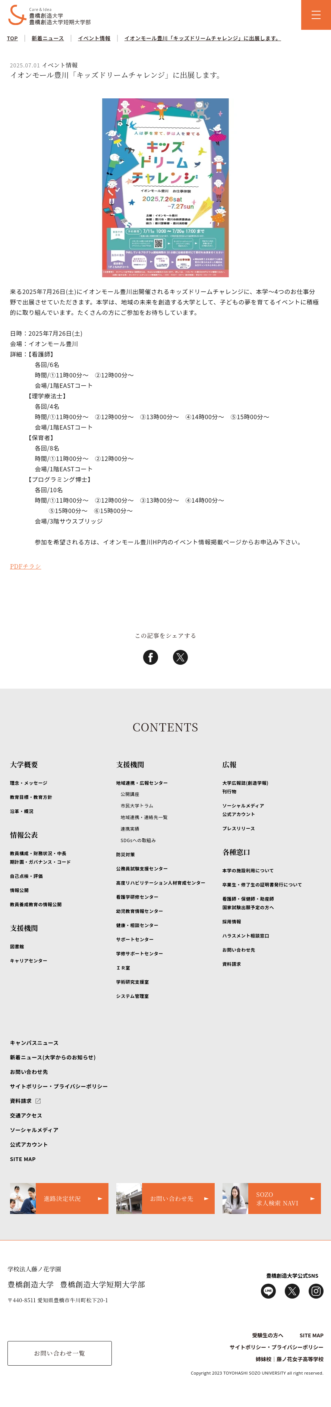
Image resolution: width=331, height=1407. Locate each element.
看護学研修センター (137, 897)
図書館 (17, 946)
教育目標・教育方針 (31, 797)
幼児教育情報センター (139, 911)
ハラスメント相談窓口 (245, 935)
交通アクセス (26, 1115)
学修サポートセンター (139, 953)
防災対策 (125, 854)
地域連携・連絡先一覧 (144, 817)
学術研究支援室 (132, 981)
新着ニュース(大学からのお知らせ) (53, 1057)
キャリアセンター (29, 960)
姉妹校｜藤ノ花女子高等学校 (290, 1359)
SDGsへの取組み (138, 840)
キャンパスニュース (34, 1042)
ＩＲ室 (123, 967)
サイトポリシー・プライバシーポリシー (59, 1086)
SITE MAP (23, 1159)
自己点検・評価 (26, 876)
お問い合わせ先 (238, 949)
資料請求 (231, 964)
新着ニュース (48, 38)
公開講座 (130, 794)
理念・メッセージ (29, 783)
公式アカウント (29, 1144)
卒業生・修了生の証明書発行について (262, 884)
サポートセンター (135, 939)
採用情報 (231, 921)
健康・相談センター (137, 925)
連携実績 (130, 828)
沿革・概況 (22, 811)
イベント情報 (94, 38)
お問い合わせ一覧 (59, 1353)
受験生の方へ (267, 1335)
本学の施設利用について (248, 870)
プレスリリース (238, 828)
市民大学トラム (137, 805)
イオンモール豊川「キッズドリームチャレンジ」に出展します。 (202, 38)
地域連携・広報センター (142, 783)
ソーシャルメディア (34, 1129)
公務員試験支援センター (142, 868)
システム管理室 (132, 996)
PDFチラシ (25, 566)
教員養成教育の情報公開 (36, 904)
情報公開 (19, 890)
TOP (12, 38)
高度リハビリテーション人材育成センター (161, 882)
